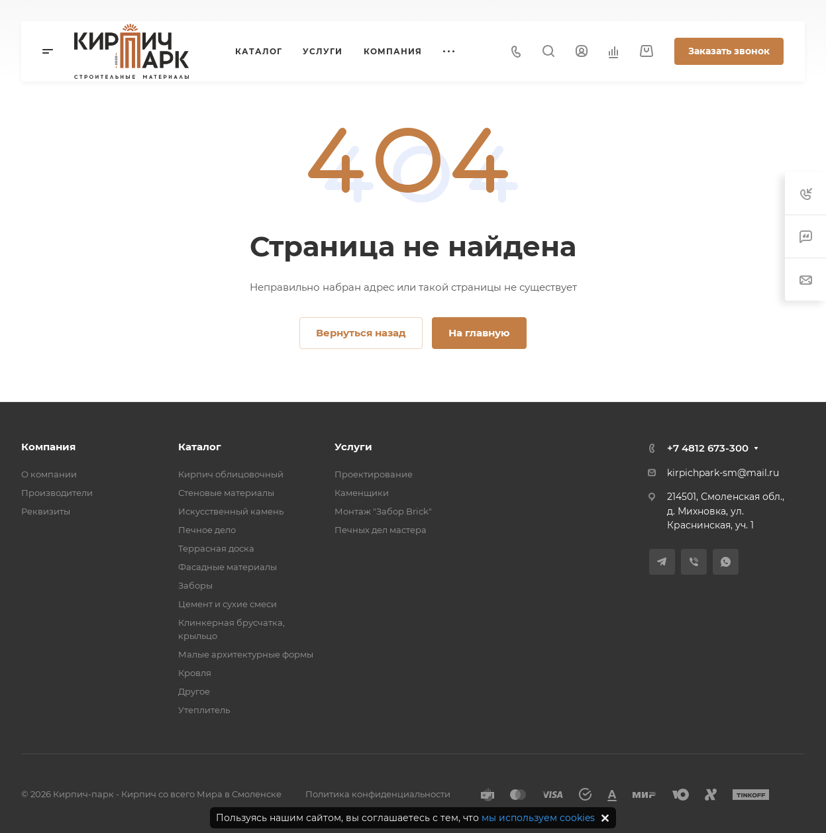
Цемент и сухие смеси (227, 604)
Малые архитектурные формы (245, 654)
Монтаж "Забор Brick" (383, 511)
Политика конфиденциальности (377, 794)
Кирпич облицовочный (231, 474)
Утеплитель (204, 710)
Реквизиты (45, 511)
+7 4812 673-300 (708, 448)
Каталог (199, 446)
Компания (48, 446)
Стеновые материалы (226, 492)
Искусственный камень (231, 511)
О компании (49, 474)
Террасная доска (216, 548)
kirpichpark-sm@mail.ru (723, 473)
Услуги (353, 446)
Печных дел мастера (381, 529)
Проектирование (374, 474)
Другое (194, 691)
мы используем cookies (538, 818)
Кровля (194, 672)
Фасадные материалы (227, 567)
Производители (57, 492)
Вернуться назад (361, 332)
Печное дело (207, 529)
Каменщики (362, 492)
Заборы (195, 585)
